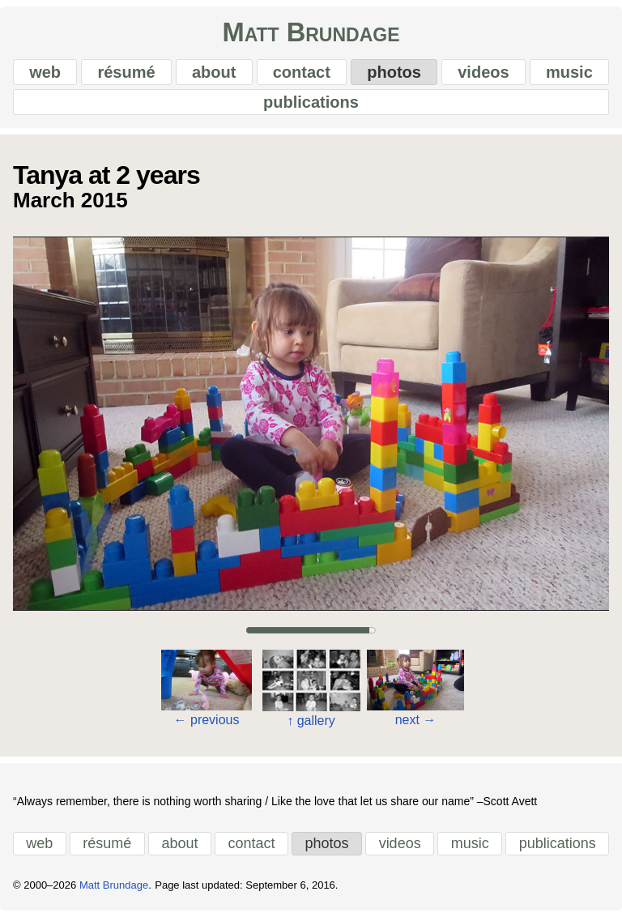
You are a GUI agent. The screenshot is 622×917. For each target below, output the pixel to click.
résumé (126, 72)
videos (483, 72)
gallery (311, 720)
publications (311, 102)
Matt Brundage (310, 32)
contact (301, 72)
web (45, 72)
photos (394, 72)
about (214, 72)
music (569, 72)
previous (207, 720)
